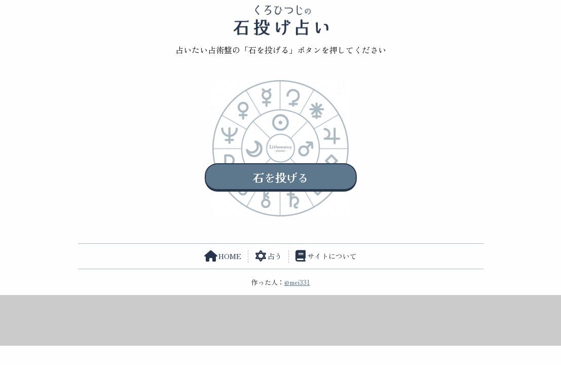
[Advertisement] (281, 318)
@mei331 (297, 282)
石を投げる (281, 177)
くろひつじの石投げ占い (280, 20)
